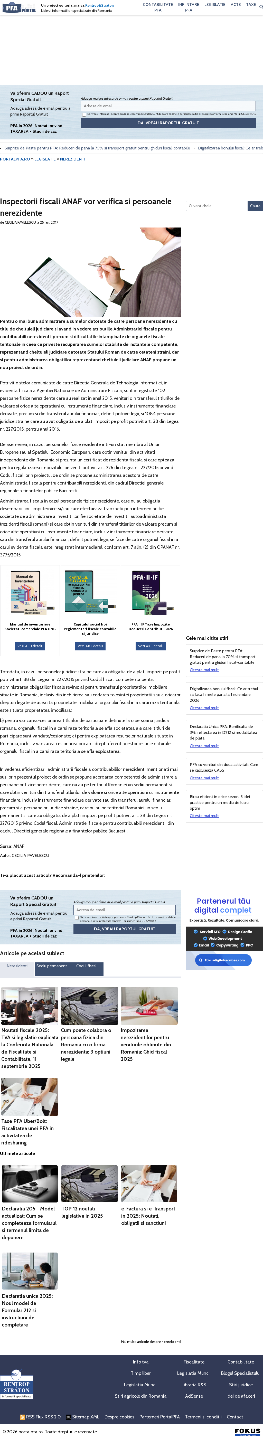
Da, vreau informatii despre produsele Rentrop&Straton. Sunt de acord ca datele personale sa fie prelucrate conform (169, 114)
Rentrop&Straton (99, 5)
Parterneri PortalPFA (159, 1417)
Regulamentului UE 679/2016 (238, 114)
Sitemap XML (82, 1417)
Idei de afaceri (241, 1396)
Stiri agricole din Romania (141, 1396)
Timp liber (141, 1373)
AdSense (194, 1396)
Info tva (141, 1362)
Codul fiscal (86, 965)
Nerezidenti (17, 965)
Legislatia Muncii (194, 1373)
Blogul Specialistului (240, 1373)
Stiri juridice (241, 1385)
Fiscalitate (194, 1362)
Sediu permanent (51, 965)
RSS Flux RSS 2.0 (40, 1417)
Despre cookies (119, 1417)
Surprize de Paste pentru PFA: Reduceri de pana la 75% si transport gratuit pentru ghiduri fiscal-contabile (101, 148)
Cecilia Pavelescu (20, 222)
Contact (235, 1417)
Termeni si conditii (203, 1417)
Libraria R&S (194, 1385)
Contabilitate (241, 1362)
